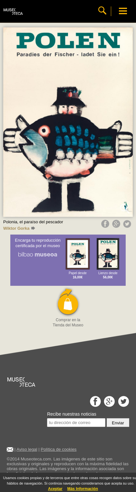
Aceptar (55, 489)
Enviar (118, 422)
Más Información (82, 489)
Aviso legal (26, 449)
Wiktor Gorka (19, 228)
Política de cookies (58, 449)
